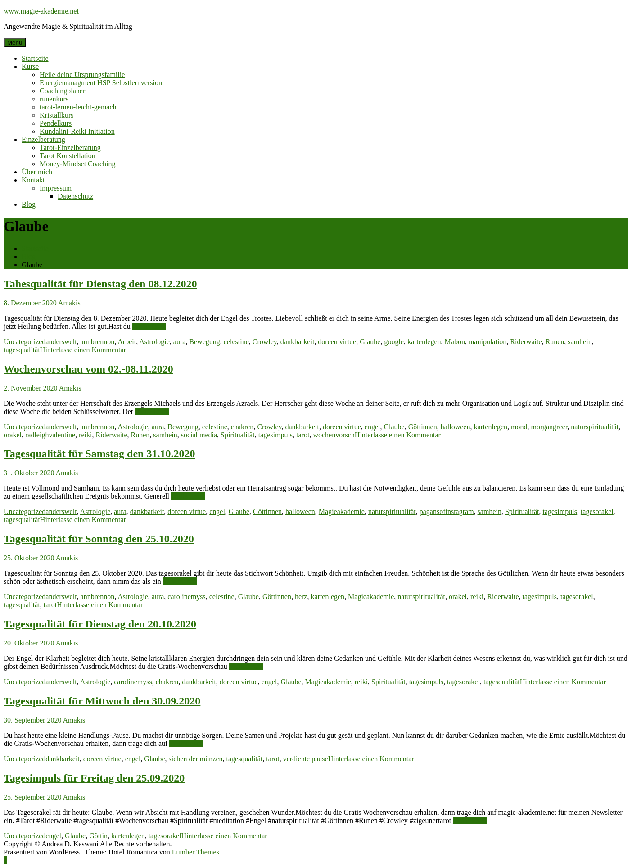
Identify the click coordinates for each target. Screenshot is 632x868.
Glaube (370, 341)
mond (519, 427)
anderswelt (61, 341)
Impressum (56, 188)
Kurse (30, 66)
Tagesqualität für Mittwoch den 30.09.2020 (102, 701)
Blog (29, 204)
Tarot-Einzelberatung (70, 147)
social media (199, 435)
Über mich (37, 172)
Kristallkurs (57, 115)
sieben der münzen (196, 759)
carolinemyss (186, 596)
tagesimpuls (275, 435)
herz (301, 596)
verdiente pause (305, 759)
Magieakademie (342, 511)
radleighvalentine (50, 435)
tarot (302, 435)
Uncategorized (24, 341)
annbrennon (98, 341)
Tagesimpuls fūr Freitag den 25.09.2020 (94, 778)
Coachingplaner (62, 91)
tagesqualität (22, 350)
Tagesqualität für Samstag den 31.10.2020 (99, 453)
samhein (579, 341)
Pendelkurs (56, 123)
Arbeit (126, 341)
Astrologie (154, 341)
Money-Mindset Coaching (77, 164)
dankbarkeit (297, 341)
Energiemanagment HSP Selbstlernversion (101, 82)
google (394, 341)
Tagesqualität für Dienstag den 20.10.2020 (100, 624)
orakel (13, 435)
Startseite (35, 58)
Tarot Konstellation (67, 155)
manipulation (487, 341)
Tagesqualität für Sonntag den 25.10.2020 (99, 539)
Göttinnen (422, 427)
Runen (555, 341)
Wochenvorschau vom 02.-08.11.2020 (88, 369)
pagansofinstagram (447, 511)
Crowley (265, 341)
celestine (236, 341)
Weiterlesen (149, 326)
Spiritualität (238, 435)
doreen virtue (337, 341)
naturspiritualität (594, 427)
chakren (242, 427)
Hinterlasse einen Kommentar (83, 350)
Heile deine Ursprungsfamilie (82, 74)
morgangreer (549, 427)
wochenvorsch (333, 435)
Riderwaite (526, 341)
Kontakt (33, 180)
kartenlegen (424, 341)
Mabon (455, 341)
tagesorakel (597, 511)
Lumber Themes (195, 852)
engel (372, 427)
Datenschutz (75, 196)
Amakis (69, 303)
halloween (455, 427)
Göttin (98, 836)
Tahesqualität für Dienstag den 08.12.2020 (100, 284)
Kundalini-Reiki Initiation (77, 131)
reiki (85, 435)
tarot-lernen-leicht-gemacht (79, 107)
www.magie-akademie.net (41, 11)
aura (179, 341)
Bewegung (204, 341)
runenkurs (54, 99)
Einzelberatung (43, 139)
